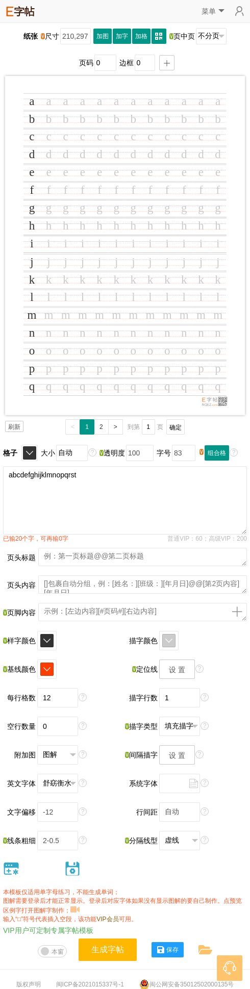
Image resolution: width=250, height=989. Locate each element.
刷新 (14, 426)
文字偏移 (21, 812)
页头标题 (21, 557)
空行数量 (21, 726)
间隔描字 (141, 755)
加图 (102, 36)
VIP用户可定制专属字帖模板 (48, 930)
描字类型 (141, 726)
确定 (175, 427)
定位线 (145, 669)
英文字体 (21, 783)
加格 (141, 36)
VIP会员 (107, 919)
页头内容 (21, 585)
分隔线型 (141, 840)
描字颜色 (143, 641)
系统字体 (143, 783)
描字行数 (143, 698)
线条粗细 (19, 840)
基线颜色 (19, 669)
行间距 (147, 812)
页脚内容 (19, 612)
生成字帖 (107, 949)
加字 (122, 36)
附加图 (25, 755)
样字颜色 (19, 641)
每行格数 (21, 698)
